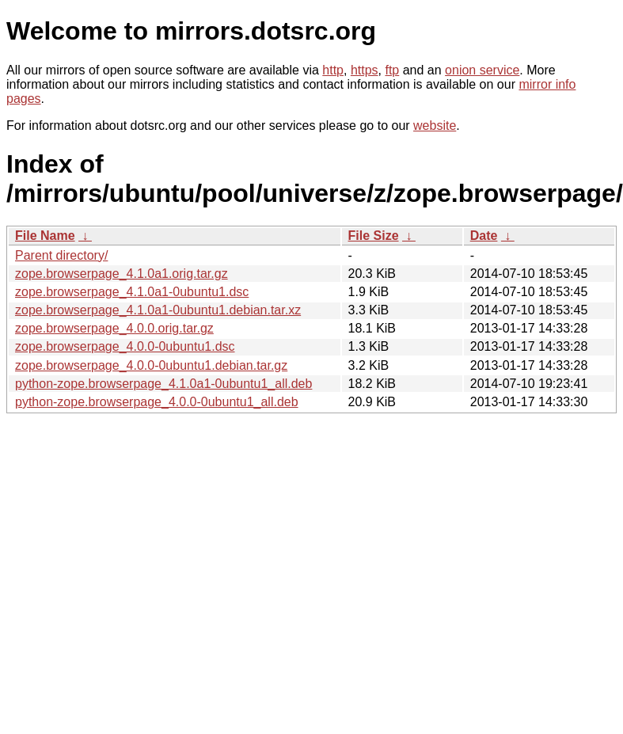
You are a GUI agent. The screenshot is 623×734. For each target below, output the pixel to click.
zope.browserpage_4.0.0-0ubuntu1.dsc (125, 346)
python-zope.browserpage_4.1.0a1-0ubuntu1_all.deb (163, 383)
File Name (45, 235)
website (434, 125)
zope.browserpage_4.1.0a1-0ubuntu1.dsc (132, 292)
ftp (392, 70)
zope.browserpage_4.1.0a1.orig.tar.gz (121, 273)
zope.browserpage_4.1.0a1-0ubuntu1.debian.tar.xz (158, 310)
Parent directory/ (61, 255)
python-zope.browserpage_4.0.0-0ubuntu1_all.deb (156, 402)
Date (484, 235)
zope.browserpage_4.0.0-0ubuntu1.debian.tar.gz (151, 365)
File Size (373, 235)
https (364, 70)
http (333, 70)
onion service (482, 70)
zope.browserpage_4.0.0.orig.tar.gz (114, 328)
